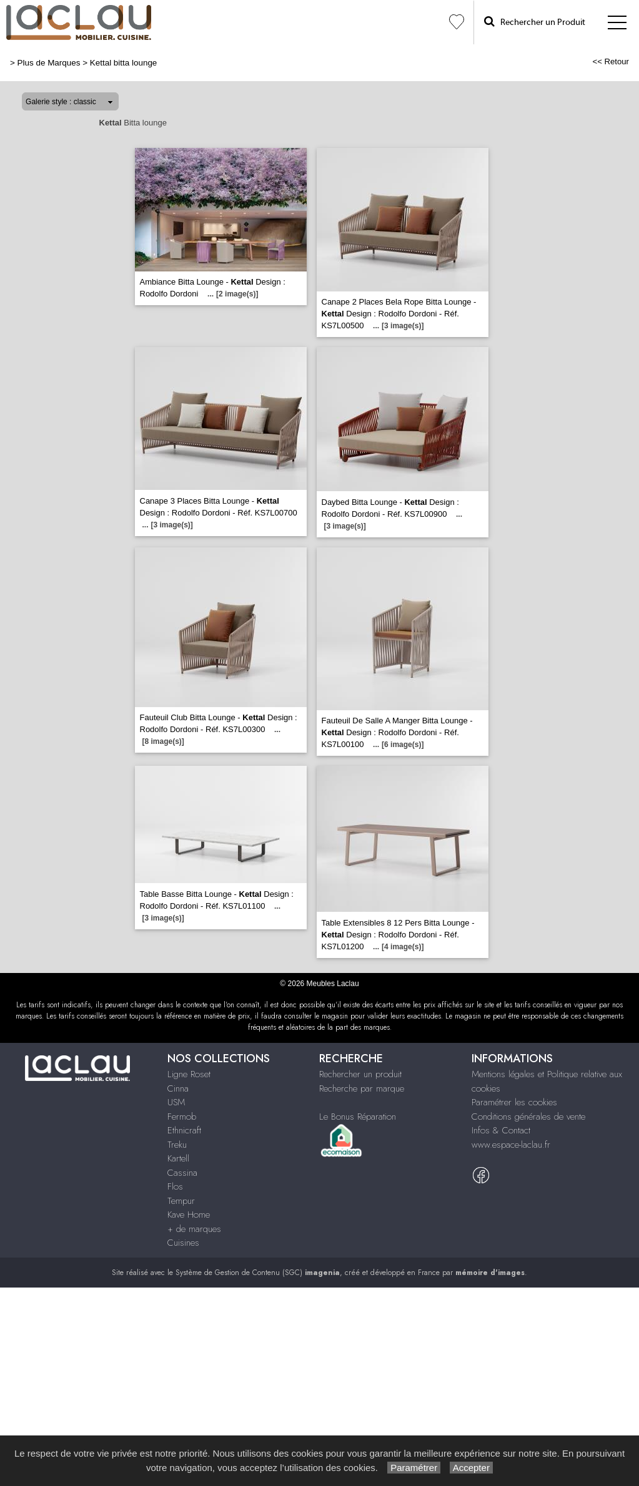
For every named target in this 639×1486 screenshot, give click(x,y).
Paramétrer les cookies (514, 1102)
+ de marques (194, 1229)
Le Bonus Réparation (357, 1116)
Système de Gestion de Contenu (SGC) (258, 1272)
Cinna (178, 1088)
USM (176, 1102)
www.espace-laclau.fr (511, 1144)
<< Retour (610, 61)
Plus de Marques (49, 62)
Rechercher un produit (360, 1074)
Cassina (182, 1173)
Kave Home (188, 1214)
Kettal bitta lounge (123, 62)
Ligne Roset (189, 1074)
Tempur (181, 1201)
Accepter (471, 1467)
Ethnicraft (184, 1130)
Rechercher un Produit (534, 21)
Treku (177, 1144)
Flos (175, 1186)
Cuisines (183, 1242)
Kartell (178, 1158)
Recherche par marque (361, 1088)
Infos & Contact (501, 1130)
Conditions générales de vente (528, 1116)
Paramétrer (414, 1467)
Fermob (181, 1116)
